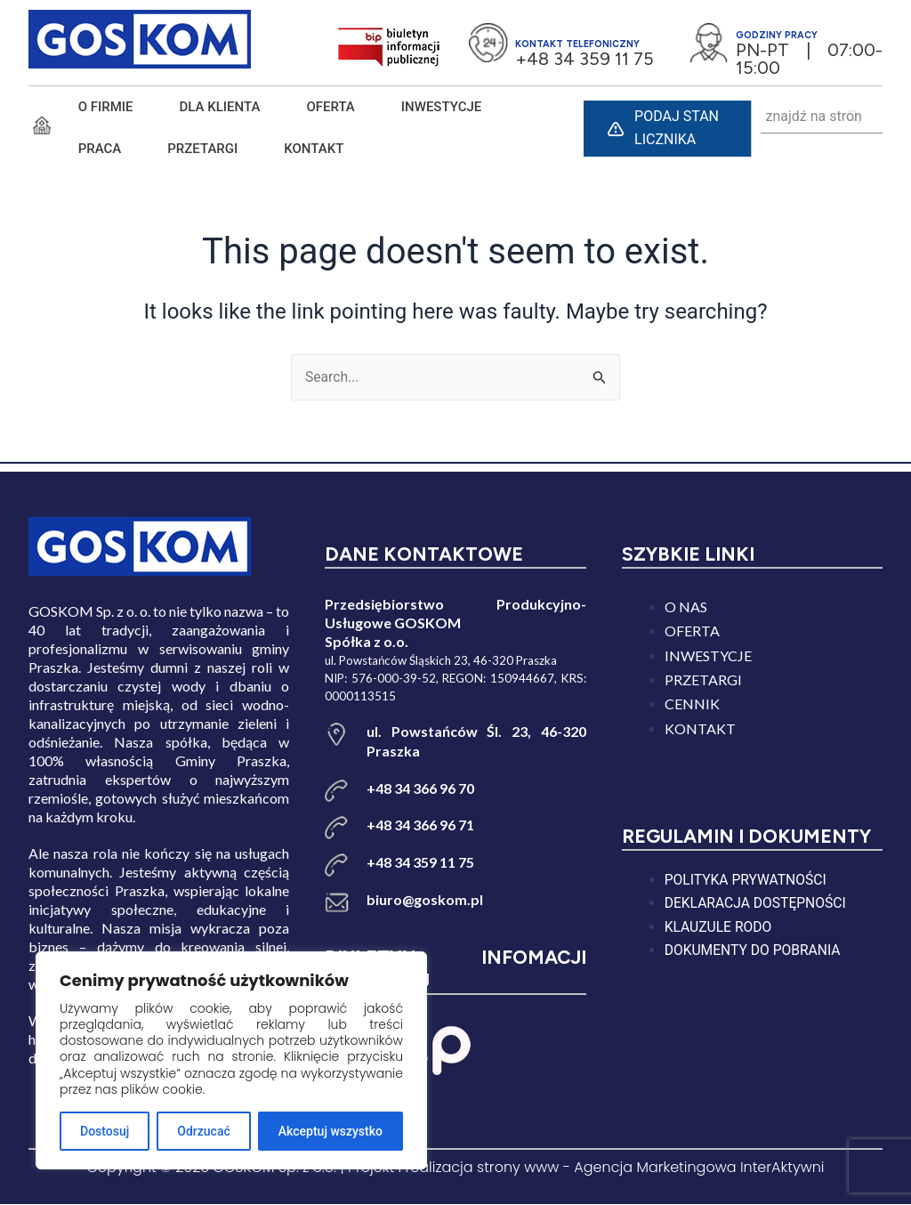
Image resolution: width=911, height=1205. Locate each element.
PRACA (100, 149)
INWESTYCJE (441, 107)
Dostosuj (104, 1131)
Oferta (330, 107)
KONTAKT (313, 149)
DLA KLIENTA (220, 107)
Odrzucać (203, 1131)
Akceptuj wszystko (330, 1131)
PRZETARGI (202, 149)
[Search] (855, 117)
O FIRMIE (105, 107)
